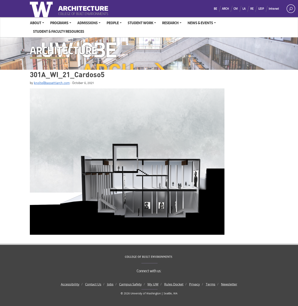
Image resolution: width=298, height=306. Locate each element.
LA (244, 8)
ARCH (225, 8)
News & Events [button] (200, 22)
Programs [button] (59, 22)
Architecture (81, 5)
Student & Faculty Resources (58, 31)
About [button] (35, 22)
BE (215, 8)
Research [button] (170, 22)
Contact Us (93, 284)
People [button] (113, 22)
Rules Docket (173, 284)
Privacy (194, 284)
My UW (153, 284)
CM (236, 8)
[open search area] (291, 8)
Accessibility (70, 284)
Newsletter (229, 284)
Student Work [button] (140, 22)
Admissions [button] (87, 22)
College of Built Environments (157, 256)
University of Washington (42, 8)
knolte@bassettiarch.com (52, 83)
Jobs (110, 284)
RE (252, 8)
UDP (261, 8)
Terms (210, 284)
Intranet (274, 8)
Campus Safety (130, 284)
